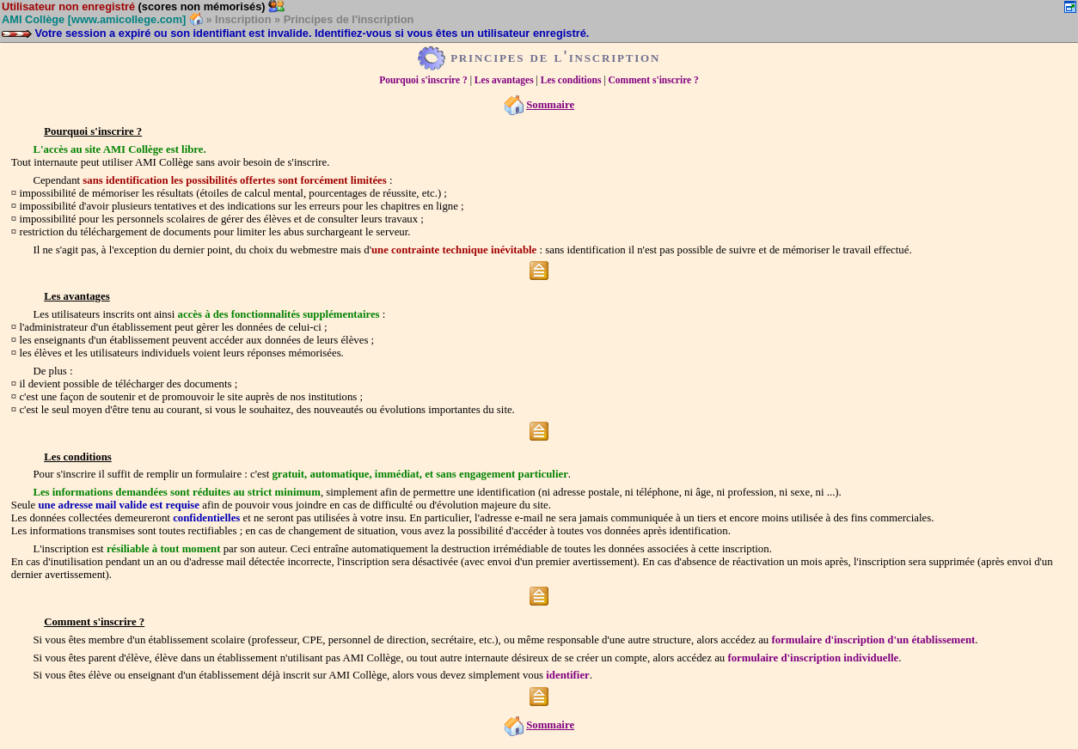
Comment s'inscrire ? (654, 80)
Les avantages (504, 80)
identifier (567, 675)
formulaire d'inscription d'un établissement (873, 640)
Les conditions (571, 80)
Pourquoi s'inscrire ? (423, 80)
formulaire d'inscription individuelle (812, 658)
